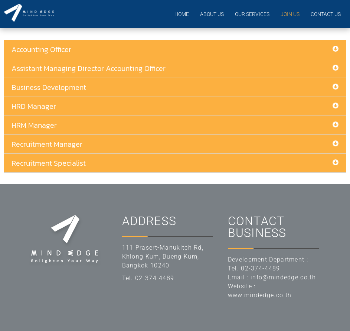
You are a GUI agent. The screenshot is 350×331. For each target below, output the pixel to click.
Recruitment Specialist (49, 163)
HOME (181, 14)
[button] (175, 49)
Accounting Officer (41, 49)
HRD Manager (34, 106)
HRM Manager (34, 125)
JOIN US (290, 14)
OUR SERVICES (252, 14)
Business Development (49, 87)
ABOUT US (212, 14)
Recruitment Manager (47, 144)
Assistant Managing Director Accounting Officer (89, 68)
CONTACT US (326, 14)
